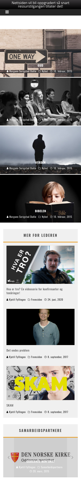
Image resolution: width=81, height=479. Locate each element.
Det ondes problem (18, 349)
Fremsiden (36, 298)
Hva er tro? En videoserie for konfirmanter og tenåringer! (34, 290)
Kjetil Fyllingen (16, 298)
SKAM (9, 404)
